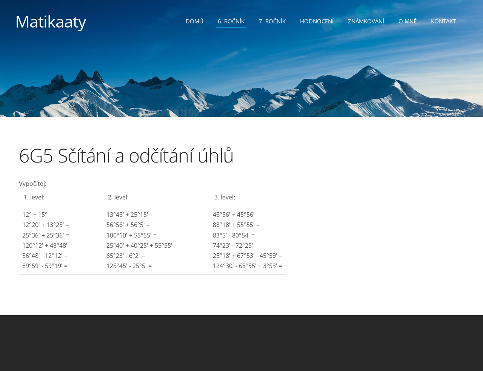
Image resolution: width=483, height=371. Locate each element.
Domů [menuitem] (194, 21)
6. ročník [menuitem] (231, 21)
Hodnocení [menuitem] (317, 21)
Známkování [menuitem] (366, 21)
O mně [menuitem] (407, 21)
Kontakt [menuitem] (443, 21)
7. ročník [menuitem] (272, 21)
